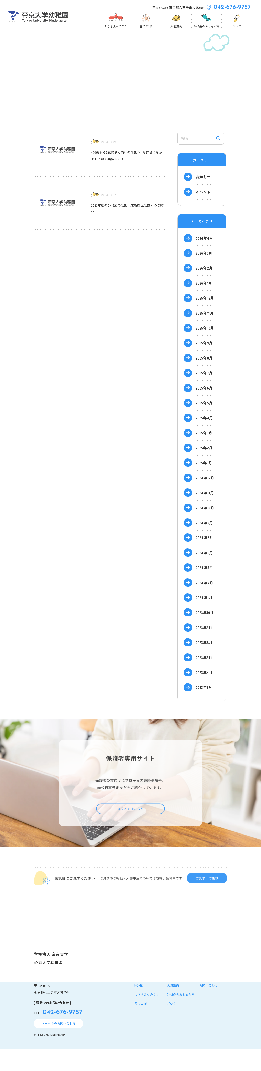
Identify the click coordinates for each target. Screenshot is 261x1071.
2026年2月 (204, 289)
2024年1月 (204, 619)
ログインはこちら (130, 837)
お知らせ (203, 198)
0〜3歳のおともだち (181, 1016)
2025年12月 (205, 319)
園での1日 (141, 1025)
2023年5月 (204, 679)
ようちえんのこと (146, 1016)
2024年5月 (204, 589)
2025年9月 (204, 364)
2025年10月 (205, 349)
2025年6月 (204, 409)
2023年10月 (205, 634)
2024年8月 (204, 559)
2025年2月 (204, 469)
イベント (203, 213)
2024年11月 (205, 514)
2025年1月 (204, 484)
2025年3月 (204, 454)
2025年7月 (204, 394)
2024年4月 (204, 604)
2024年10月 (205, 529)
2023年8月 (204, 664)
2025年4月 (204, 439)
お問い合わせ (208, 1007)
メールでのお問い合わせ (59, 1045)
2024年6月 (204, 574)
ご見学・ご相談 (206, 907)
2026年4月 (204, 259)
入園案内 (173, 1007)
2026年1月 (204, 304)
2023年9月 (204, 649)
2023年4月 (204, 694)
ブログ (171, 1025)
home (138, 1007)
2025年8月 (204, 379)
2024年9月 (204, 544)
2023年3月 (204, 708)
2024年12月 (205, 499)
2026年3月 (204, 274)
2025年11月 (204, 334)
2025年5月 (204, 424)
